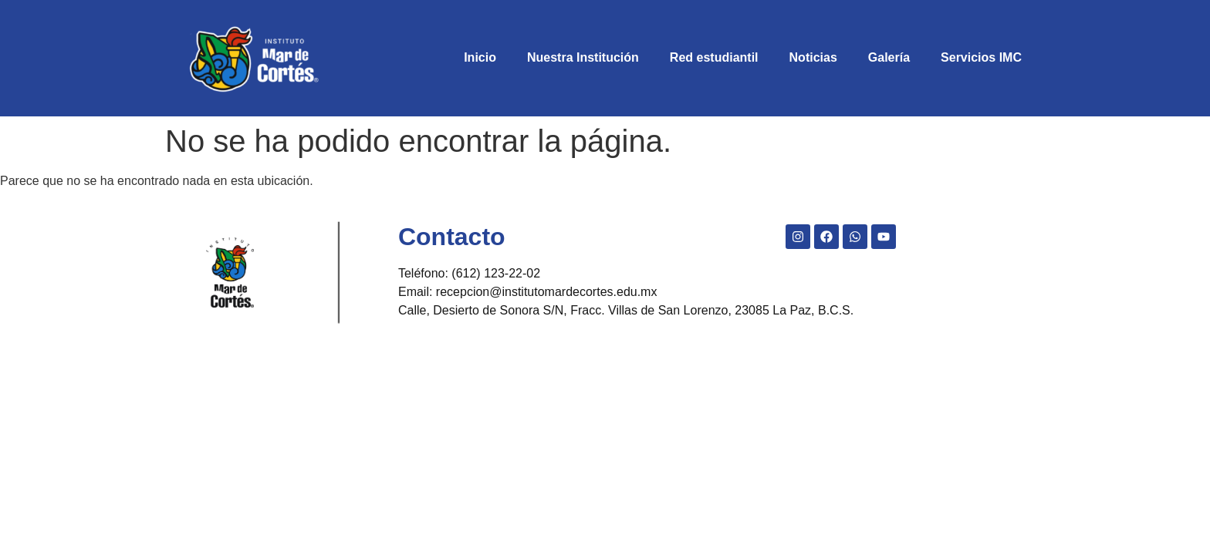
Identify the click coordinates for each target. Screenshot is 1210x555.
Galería (889, 57)
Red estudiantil (714, 57)
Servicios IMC (981, 57)
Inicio (480, 57)
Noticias (813, 57)
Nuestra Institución (583, 57)
